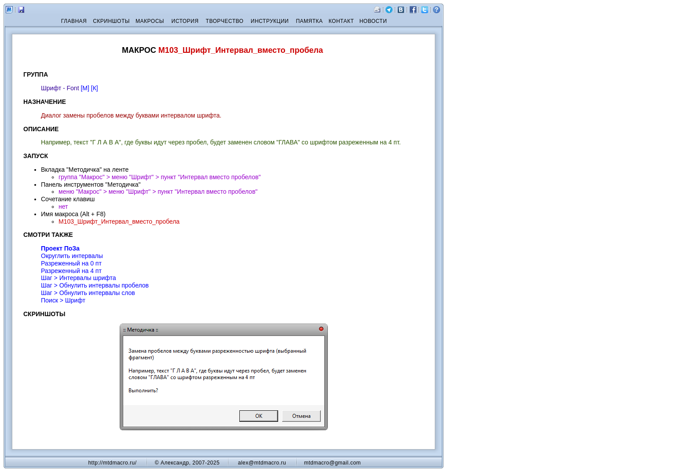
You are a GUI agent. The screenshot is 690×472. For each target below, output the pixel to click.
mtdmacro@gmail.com (332, 463)
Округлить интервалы (72, 255)
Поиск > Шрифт (63, 300)
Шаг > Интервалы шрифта (78, 277)
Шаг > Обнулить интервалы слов (88, 292)
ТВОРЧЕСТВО (225, 21)
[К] (94, 88)
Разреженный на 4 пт (71, 270)
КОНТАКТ (341, 21)
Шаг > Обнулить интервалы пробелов (95, 285)
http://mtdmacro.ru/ (112, 463)
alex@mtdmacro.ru (262, 463)
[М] (85, 88)
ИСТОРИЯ (185, 21)
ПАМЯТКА (309, 21)
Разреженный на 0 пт (71, 263)
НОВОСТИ (373, 21)
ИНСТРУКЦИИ (270, 21)
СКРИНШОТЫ (111, 21)
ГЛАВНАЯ (74, 21)
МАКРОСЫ (150, 21)
